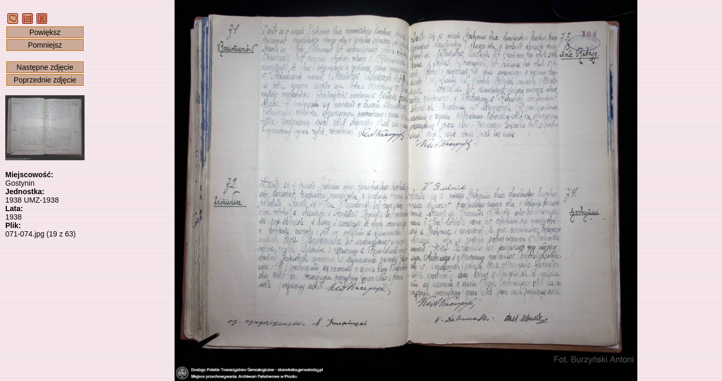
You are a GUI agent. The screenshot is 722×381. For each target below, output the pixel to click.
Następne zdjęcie (44, 67)
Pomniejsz (45, 45)
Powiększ (44, 32)
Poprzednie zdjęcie (45, 80)
